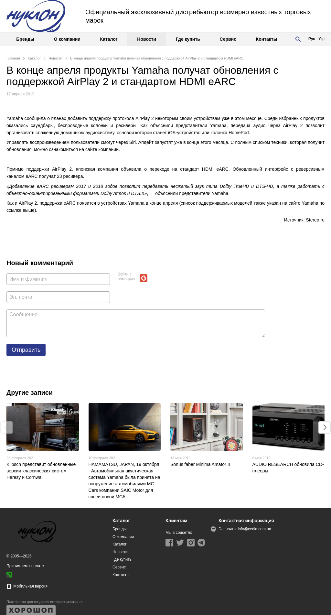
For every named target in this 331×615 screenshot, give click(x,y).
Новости (146, 39)
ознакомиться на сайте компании (84, 149)
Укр (321, 39)
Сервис (228, 39)
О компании (67, 39)
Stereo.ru (315, 219)
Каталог (108, 39)
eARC (31, 176)
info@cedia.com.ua (254, 529)
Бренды (25, 39)
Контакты (266, 39)
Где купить (188, 39)
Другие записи (29, 392)
